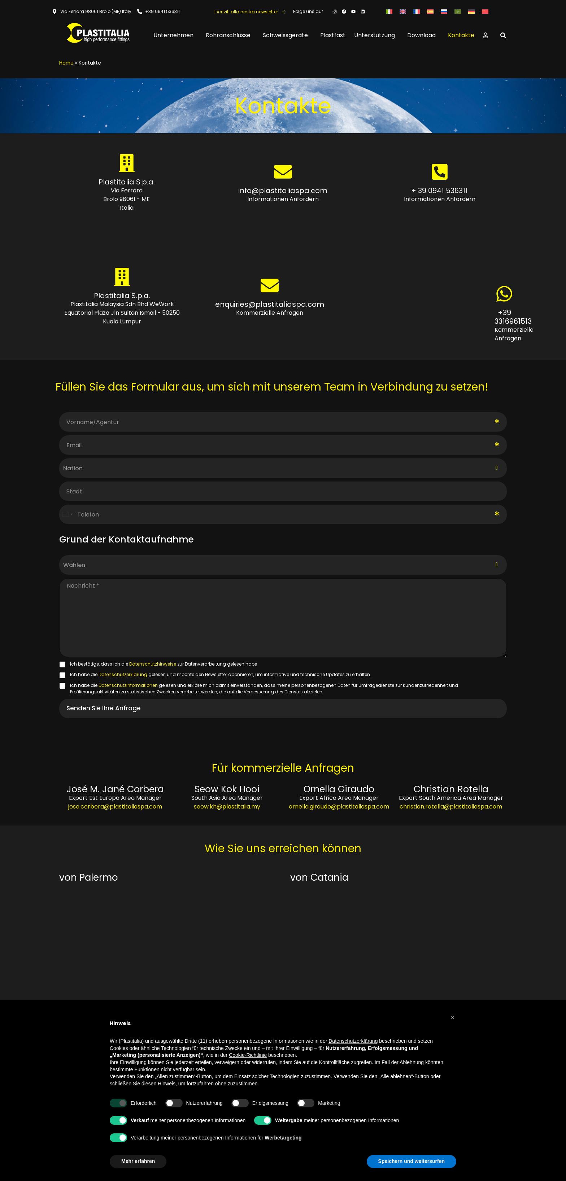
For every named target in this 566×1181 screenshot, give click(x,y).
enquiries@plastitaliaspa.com (269, 304)
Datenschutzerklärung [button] (353, 1041)
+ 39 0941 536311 (439, 191)
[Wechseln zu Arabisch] (458, 11)
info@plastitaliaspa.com (282, 191)
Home (66, 63)
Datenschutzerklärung (123, 674)
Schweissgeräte (287, 35)
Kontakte (461, 35)
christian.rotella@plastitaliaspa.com (451, 806)
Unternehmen (175, 35)
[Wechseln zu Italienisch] (389, 11)
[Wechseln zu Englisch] (403, 11)
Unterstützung (376, 35)
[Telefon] (283, 514)
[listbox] (283, 565)
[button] (452, 1017)
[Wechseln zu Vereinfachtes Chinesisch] (485, 11)
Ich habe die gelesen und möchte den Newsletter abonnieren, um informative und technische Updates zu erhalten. (220, 674)
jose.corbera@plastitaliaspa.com (115, 806)
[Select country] (67, 514)
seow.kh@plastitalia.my (227, 806)
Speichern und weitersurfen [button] (411, 1161)
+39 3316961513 (513, 317)
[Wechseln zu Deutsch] (471, 11)
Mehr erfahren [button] (138, 1161)
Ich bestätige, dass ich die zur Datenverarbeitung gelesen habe (163, 664)
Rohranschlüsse (230, 35)
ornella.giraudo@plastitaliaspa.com (339, 806)
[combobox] (283, 468)
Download (423, 35)
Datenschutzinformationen (129, 685)
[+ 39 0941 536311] (439, 172)
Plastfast (332, 35)
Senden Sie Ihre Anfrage (103, 708)
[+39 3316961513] (504, 294)
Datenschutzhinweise (153, 664)
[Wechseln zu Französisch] (416, 11)
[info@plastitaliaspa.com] (283, 172)
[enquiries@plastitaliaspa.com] (270, 285)
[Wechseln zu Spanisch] (430, 11)
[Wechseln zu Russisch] (444, 11)
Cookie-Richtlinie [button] (248, 1055)
